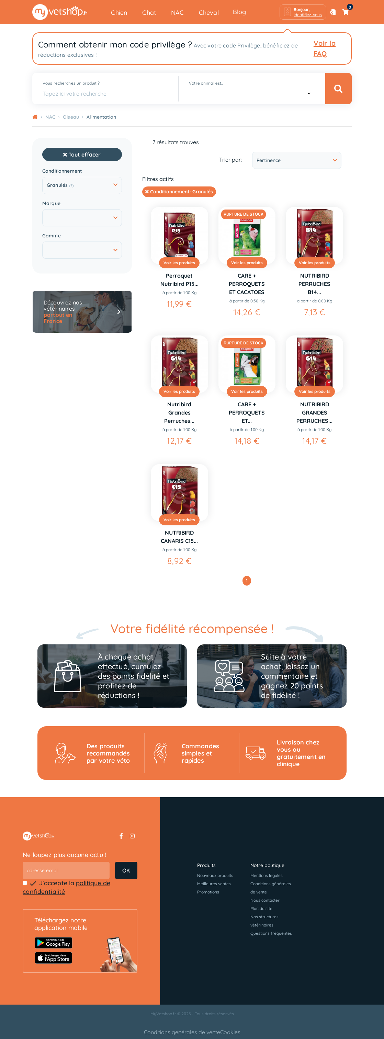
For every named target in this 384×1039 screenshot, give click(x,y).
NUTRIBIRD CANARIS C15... (179, 536)
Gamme (51, 236)
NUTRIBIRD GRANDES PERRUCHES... (314, 412)
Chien (119, 13)
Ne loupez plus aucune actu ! (64, 855)
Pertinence (297, 160)
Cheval (209, 13)
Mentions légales (266, 875)
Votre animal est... (206, 83)
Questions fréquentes (271, 933)
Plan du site (261, 908)
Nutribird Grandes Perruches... (179, 412)
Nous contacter (265, 900)
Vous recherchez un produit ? (71, 83)
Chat (149, 13)
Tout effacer (82, 154)
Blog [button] (239, 12)
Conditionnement (62, 171)
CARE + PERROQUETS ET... (247, 412)
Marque (51, 203)
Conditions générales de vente (182, 1032)
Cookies (230, 1032)
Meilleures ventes (214, 883)
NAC (177, 13)
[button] (303, 12)
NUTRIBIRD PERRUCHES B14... (314, 284)
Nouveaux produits (215, 875)
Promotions (208, 892)
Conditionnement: (179, 192)
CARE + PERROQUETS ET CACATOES (247, 284)
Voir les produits (179, 262)
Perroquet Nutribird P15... (179, 279)
